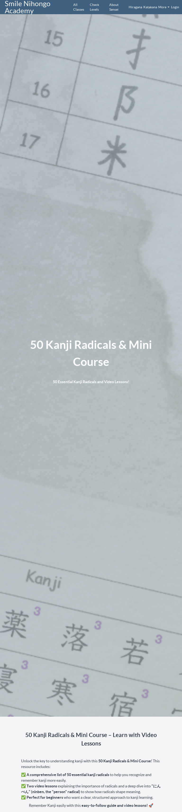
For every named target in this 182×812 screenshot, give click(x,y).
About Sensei (113, 7)
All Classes (78, 7)
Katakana (149, 7)
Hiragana (134, 7)
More (163, 7)
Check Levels (94, 7)
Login (174, 7)
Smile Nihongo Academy (27, 7)
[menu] (123, 7)
